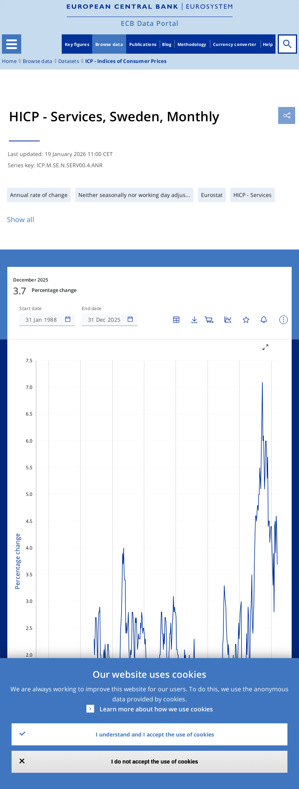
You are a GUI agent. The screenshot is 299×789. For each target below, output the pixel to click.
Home (9, 61)
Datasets (68, 61)
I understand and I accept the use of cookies (155, 734)
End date (92, 308)
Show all (20, 219)
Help (268, 44)
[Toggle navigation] (11, 44)
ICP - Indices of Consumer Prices (126, 61)
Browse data (109, 44)
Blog (166, 44)
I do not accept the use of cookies (154, 761)
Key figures (77, 44)
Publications (142, 44)
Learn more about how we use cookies (156, 709)
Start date (30, 308)
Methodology (191, 44)
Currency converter (235, 44)
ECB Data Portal (150, 23)
